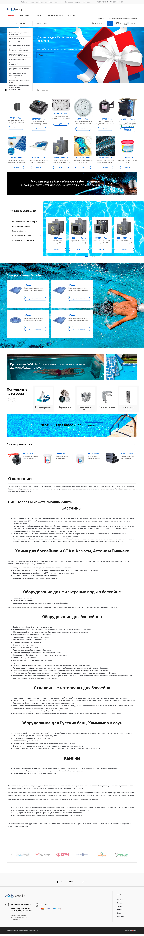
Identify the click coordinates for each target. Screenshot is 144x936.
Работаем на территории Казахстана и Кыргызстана (39, 2)
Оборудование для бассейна (19, 45)
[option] (56, 235)
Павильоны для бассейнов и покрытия (19, 64)
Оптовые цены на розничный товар (77, 2)
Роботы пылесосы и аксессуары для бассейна (18, 55)
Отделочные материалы (17, 59)
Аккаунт (120, 900)
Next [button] (132, 855)
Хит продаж (42, 90)
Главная (10, 15)
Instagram (61, 882)
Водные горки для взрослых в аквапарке (19, 34)
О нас (119, 913)
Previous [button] (12, 855)
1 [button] (86, 256)
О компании (24, 15)
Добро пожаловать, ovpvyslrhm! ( (120, 18)
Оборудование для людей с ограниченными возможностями (19, 87)
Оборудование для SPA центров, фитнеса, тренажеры (17, 75)
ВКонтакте (74, 882)
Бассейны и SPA (15, 42)
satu (84, 882)
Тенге (100, 18)
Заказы (119, 903)
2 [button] (73, 469)
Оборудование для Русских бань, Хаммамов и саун (19, 69)
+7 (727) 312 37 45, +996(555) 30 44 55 (109, 2)
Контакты (120, 917)
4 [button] (94, 256)
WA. (136, 930)
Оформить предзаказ (127, 129)
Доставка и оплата (54, 15)
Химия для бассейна (16, 38)
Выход (134, 18)
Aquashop (21, 930)
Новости (37, 15)
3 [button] (92, 256)
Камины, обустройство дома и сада (19, 81)
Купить (16, 128)
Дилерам (71, 15)
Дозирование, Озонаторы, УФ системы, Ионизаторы (18, 49)
